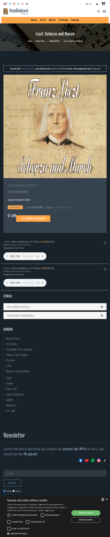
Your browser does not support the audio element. (24, 256)
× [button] (107, 499)
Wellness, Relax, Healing (16, 355)
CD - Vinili (10, 410)
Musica (34, 20)
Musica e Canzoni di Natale (17, 371)
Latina (8, 366)
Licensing (75, 20)
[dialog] (55, 516)
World (8, 378)
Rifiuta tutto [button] (86, 520)
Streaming (63, 20)
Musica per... (11, 405)
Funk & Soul (11, 389)
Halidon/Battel (54, 40)
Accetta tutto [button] (86, 513)
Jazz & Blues (11, 344)
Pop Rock (10, 360)
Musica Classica (13, 338)
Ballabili (9, 400)
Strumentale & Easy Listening (19, 349)
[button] (37, 533)
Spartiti (52, 20)
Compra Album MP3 (33, 218)
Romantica (57, 207)
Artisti (43, 20)
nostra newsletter (27, 68)
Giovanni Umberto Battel (19, 200)
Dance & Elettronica (14, 394)
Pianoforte (66, 207)
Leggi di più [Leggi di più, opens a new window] (49, 510)
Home (30, 40)
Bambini (9, 383)
